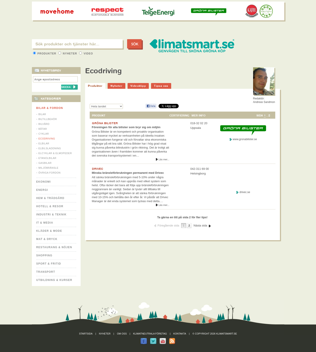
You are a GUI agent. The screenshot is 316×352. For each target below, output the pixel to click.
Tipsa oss (161, 85)
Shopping (44, 255)
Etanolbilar (47, 158)
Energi (42, 189)
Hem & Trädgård (50, 198)
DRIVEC (97, 168)
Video (86, 53)
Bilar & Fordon (49, 108)
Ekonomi (43, 181)
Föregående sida (168, 225)
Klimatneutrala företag (150, 333)
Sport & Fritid (48, 263)
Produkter (45, 53)
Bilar (42, 114)
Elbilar (44, 143)
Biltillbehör (48, 119)
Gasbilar (45, 163)
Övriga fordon (50, 172)
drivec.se (244, 192)
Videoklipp (138, 85)
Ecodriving (47, 138)
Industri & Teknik (51, 214)
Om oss (122, 333)
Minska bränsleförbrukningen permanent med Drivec (128, 172)
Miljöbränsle (48, 167)
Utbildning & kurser (54, 280)
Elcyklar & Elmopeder (55, 153)
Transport (45, 271)
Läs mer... (164, 159)
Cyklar (44, 133)
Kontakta (179, 333)
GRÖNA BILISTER (105, 123)
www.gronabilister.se (245, 139)
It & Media (44, 222)
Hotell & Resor (50, 206)
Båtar (43, 129)
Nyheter (68, 53)
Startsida (86, 333)
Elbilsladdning (50, 148)
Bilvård (44, 124)
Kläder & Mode (49, 230)
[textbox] (77, 43)
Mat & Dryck (47, 239)
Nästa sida (200, 225)
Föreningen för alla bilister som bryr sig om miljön (126, 127)
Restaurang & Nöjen (54, 247)
